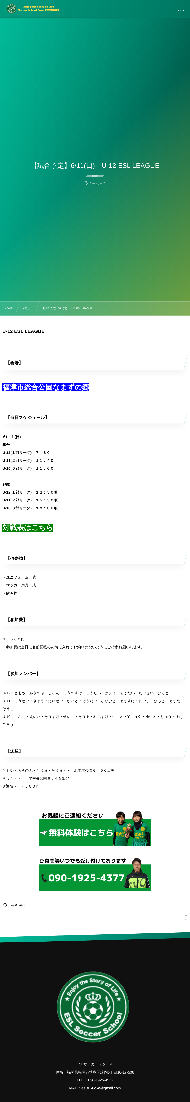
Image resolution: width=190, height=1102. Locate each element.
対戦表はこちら (27, 528)
